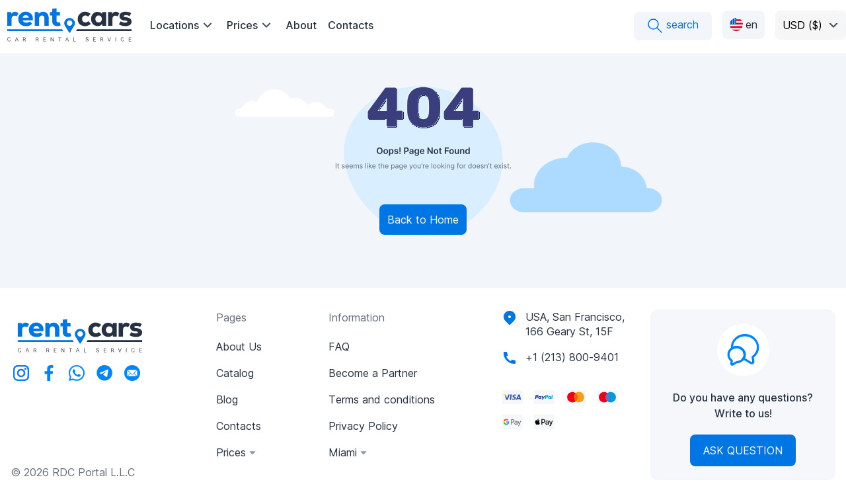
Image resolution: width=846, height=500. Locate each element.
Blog (227, 399)
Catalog (235, 373)
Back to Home (423, 219)
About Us (239, 346)
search (673, 26)
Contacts (350, 25)
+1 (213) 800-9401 (572, 357)
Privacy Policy (363, 426)
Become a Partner (372, 373)
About (301, 25)
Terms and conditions (381, 399)
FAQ (339, 346)
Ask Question (743, 450)
